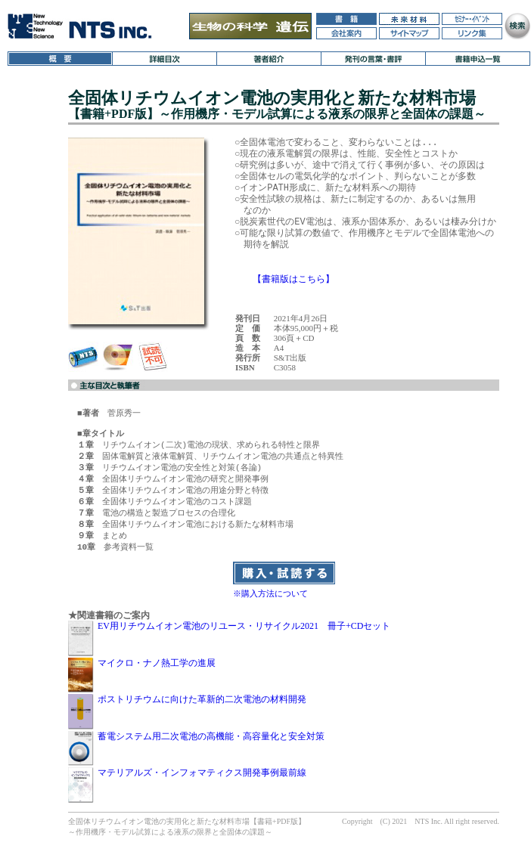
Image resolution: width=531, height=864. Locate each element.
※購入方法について (270, 604)
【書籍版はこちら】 (293, 279)
